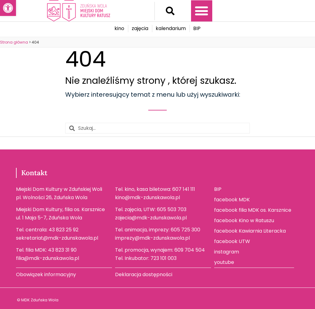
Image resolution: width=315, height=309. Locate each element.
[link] (8, 8)
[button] (170, 11)
